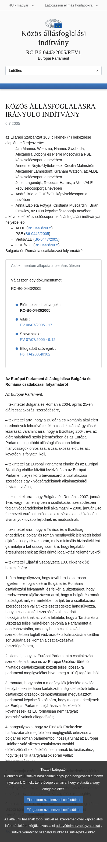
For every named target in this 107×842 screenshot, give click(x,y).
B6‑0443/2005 (39, 228)
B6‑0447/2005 (46, 239)
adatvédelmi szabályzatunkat (78, 835)
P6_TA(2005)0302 (35, 354)
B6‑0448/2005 (46, 245)
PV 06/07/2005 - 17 (36, 325)
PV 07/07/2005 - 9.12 (37, 339)
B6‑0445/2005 (37, 234)
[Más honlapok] (72, 5)
